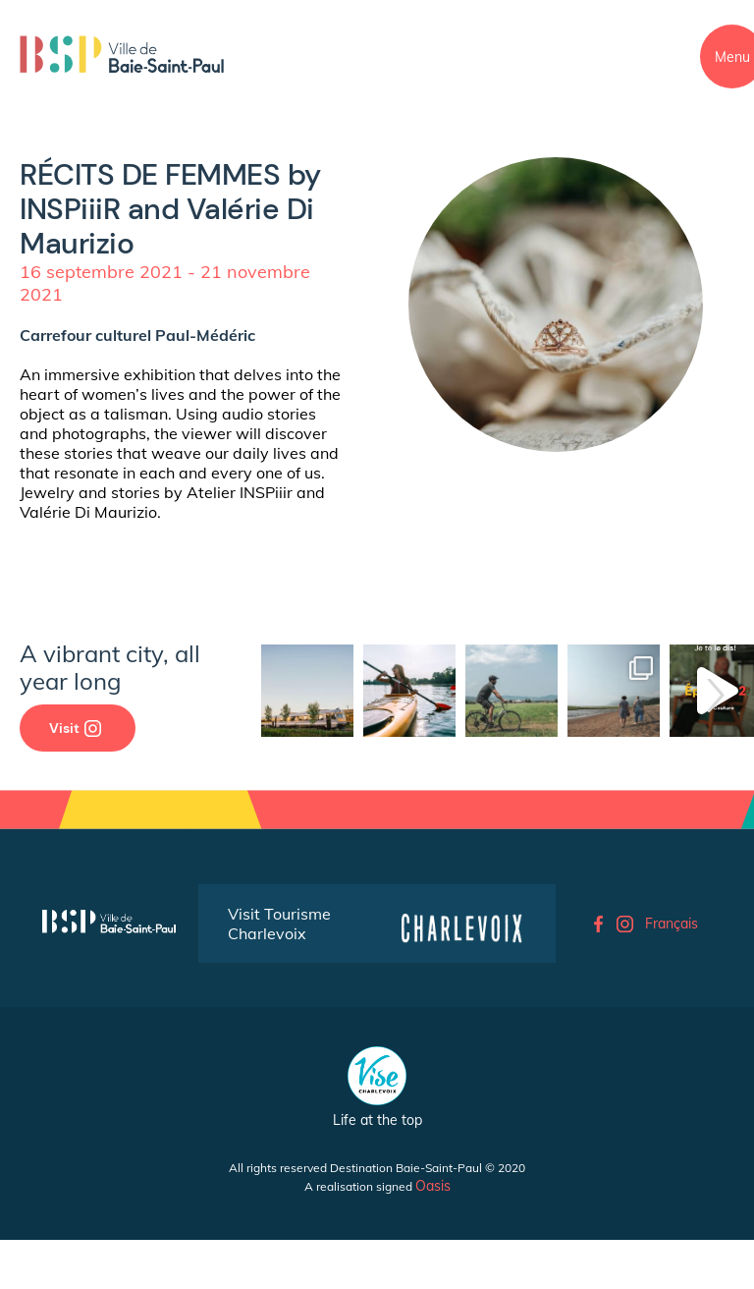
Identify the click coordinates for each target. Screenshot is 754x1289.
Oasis (433, 1186)
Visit (75, 728)
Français (671, 923)
